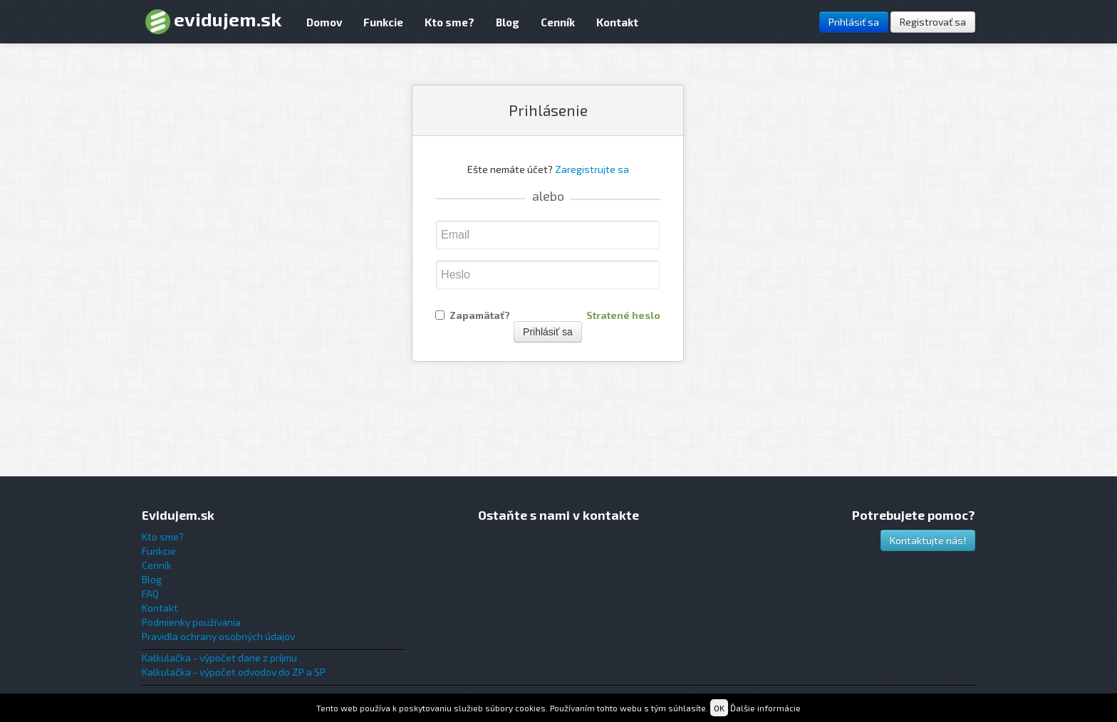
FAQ (150, 593)
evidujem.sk (213, 21)
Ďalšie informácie (765, 708)
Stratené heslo (623, 315)
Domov (324, 22)
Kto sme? (449, 22)
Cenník (558, 22)
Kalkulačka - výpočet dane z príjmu (219, 658)
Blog (507, 22)
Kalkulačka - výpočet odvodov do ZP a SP (234, 672)
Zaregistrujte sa (592, 169)
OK (719, 708)
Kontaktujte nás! (928, 540)
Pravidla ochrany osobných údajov (218, 636)
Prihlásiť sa (853, 22)
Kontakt (617, 22)
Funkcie (383, 22)
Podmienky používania (191, 622)
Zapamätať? (480, 315)
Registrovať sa (933, 22)
